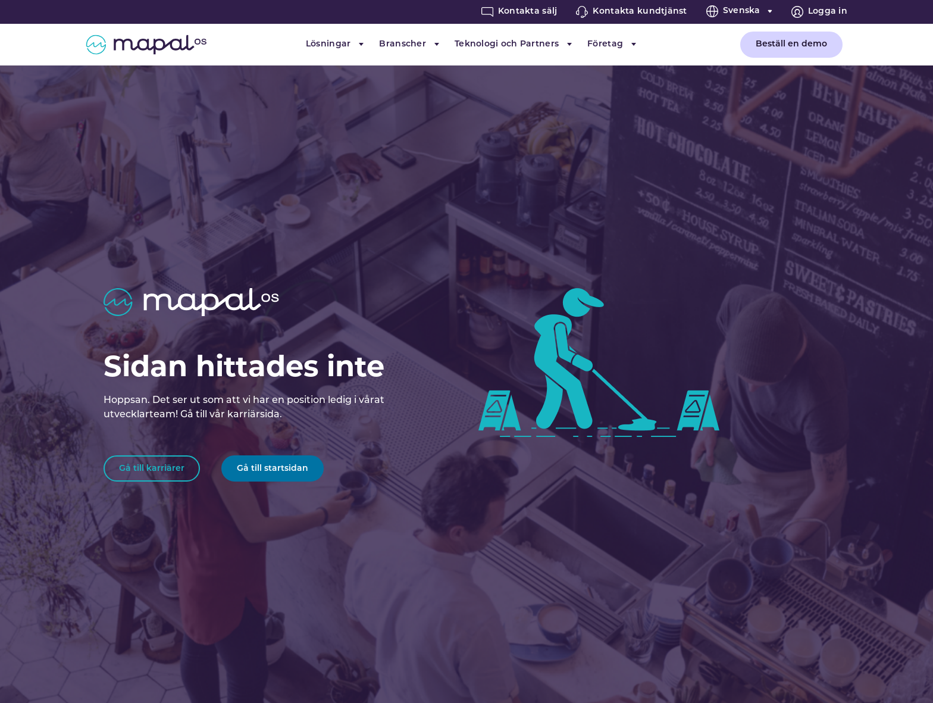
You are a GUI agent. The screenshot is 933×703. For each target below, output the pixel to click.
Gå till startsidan (272, 468)
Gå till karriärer (151, 468)
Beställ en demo (791, 44)
